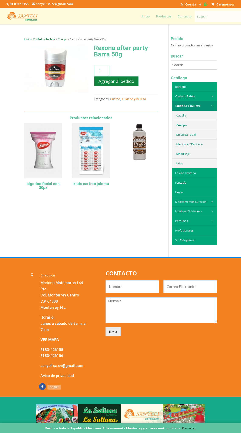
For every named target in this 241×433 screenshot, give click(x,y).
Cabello (181, 115)
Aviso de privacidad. (57, 375)
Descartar (189, 428)
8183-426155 (51, 349)
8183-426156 (51, 355)
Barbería (181, 87)
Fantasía (180, 182)
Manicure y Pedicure (189, 144)
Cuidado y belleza (44, 39)
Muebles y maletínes (195, 211)
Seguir (54, 387)
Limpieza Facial (186, 135)
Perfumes (195, 220)
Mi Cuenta (188, 4)
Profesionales (184, 230)
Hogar (179, 192)
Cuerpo (62, 39)
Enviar (113, 331)
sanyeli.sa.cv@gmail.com (61, 365)
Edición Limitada (185, 173)
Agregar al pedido (116, 81)
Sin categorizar (185, 240)
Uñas (179, 163)
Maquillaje (183, 154)
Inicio (27, 39)
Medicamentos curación (195, 201)
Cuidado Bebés (195, 96)
